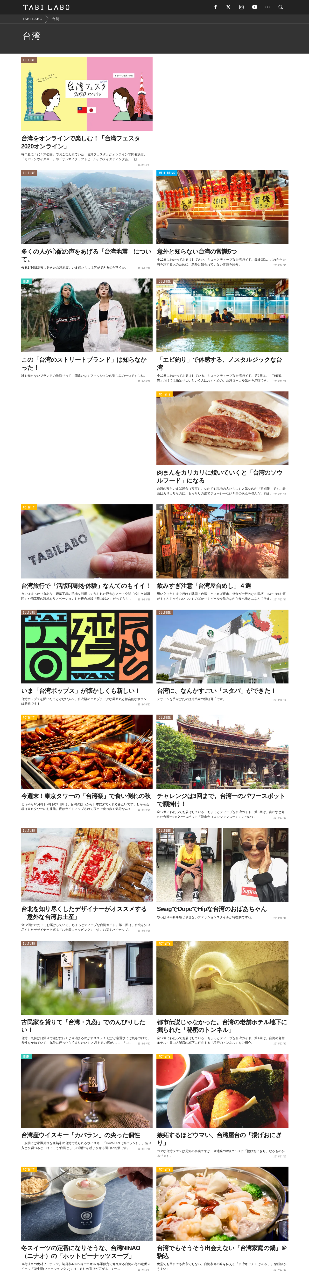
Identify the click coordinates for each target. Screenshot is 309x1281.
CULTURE (29, 60)
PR (160, 507)
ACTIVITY (164, 394)
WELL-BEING (167, 173)
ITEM (26, 281)
